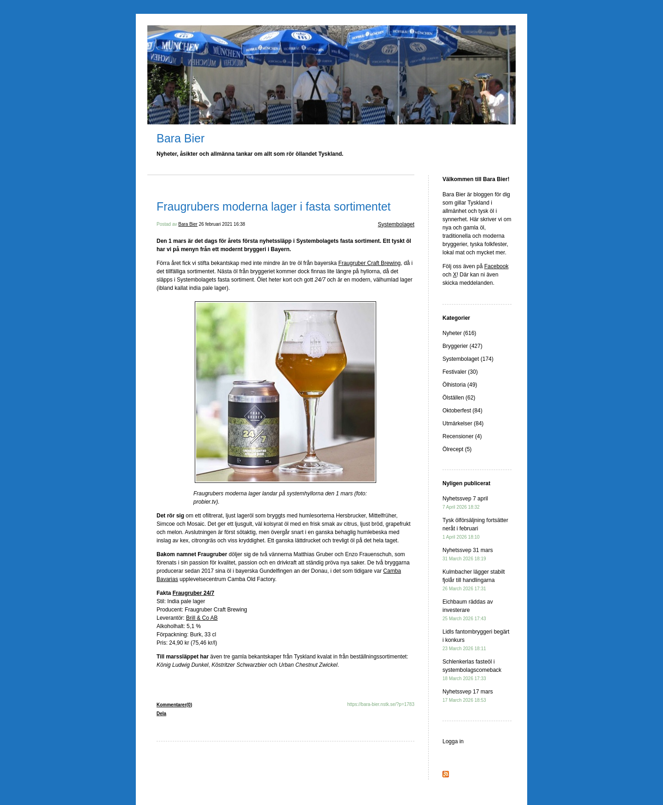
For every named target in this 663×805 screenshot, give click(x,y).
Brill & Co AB (202, 618)
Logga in (453, 741)
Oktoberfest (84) (462, 410)
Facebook (496, 266)
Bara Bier (180, 138)
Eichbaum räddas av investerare (467, 610)
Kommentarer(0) (174, 704)
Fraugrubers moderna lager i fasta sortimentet (274, 206)
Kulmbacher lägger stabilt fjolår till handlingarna (473, 580)
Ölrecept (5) (456, 449)
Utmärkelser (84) (462, 423)
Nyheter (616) (459, 333)
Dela (161, 713)
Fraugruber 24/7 (194, 593)
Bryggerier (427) (462, 346)
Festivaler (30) (460, 372)
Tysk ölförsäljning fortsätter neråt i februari (475, 528)
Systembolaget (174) (468, 359)
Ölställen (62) (458, 397)
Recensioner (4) (462, 436)
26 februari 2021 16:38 (222, 224)
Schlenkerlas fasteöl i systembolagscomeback (471, 669)
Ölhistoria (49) (459, 385)
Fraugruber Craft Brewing (369, 263)
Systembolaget (396, 224)
